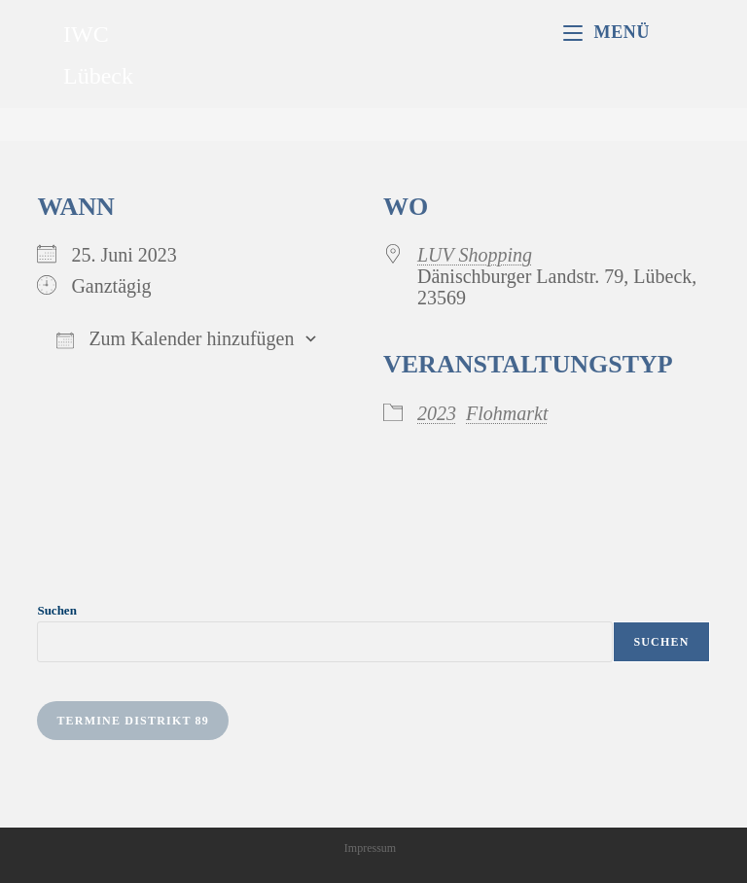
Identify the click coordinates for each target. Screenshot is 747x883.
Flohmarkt (507, 413)
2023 (436, 413)
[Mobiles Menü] (606, 32)
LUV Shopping (474, 254)
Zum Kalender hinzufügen (175, 338)
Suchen (56, 610)
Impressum (370, 848)
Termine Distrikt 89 (132, 720)
